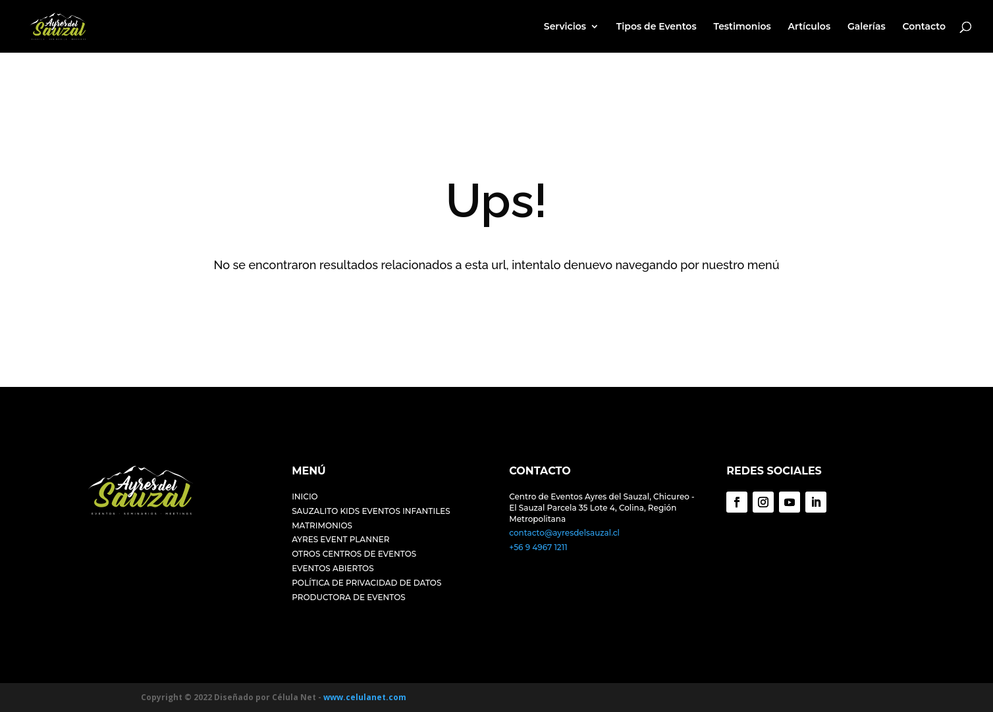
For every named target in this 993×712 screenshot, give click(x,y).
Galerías (866, 27)
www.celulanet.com (364, 697)
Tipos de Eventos (656, 27)
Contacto (924, 27)
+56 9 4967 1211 (538, 547)
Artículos (809, 27)
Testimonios (741, 27)
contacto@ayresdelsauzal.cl (564, 533)
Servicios (565, 27)
